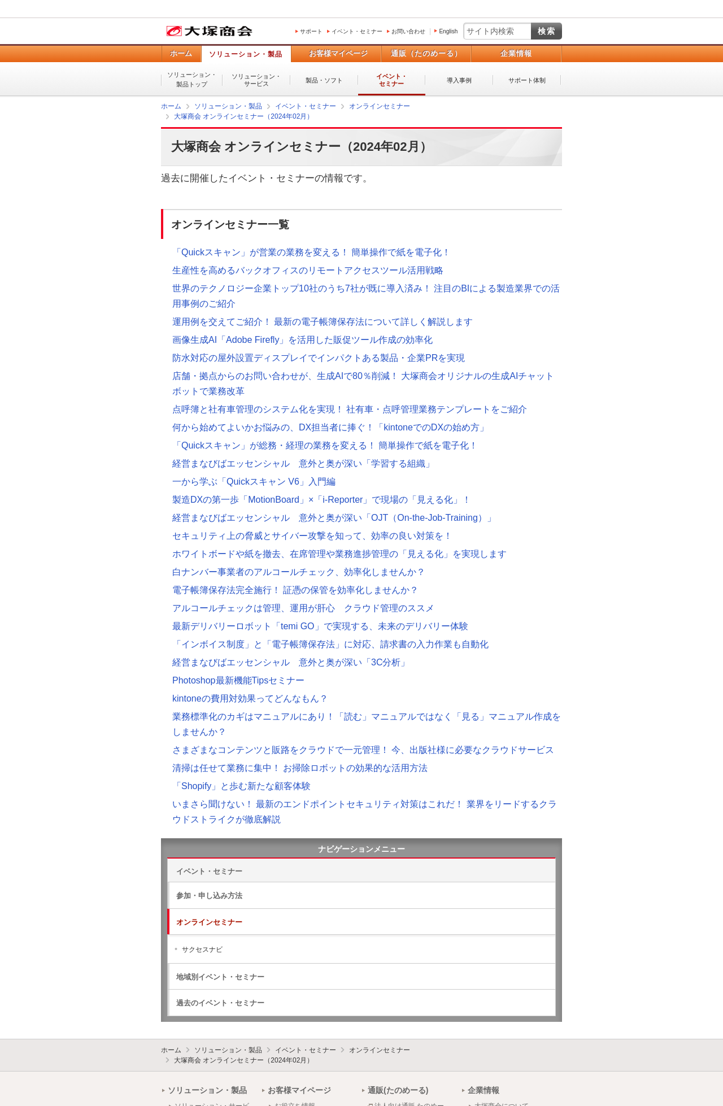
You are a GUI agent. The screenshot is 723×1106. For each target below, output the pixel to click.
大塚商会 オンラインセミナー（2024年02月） (243, 1060)
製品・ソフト (324, 80)
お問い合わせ (408, 31)
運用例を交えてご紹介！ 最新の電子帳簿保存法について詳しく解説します (322, 321)
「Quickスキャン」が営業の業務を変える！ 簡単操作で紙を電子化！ (311, 252)
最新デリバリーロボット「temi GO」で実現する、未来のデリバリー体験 (320, 626)
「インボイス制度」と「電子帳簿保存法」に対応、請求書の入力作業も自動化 (330, 644)
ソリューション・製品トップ (192, 79)
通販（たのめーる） (426, 53)
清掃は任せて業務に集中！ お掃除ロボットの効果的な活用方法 (300, 768)
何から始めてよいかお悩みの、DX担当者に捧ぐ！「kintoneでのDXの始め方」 (330, 427)
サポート (311, 31)
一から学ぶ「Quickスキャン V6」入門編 (254, 481)
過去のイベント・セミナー (220, 1003)
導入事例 (459, 80)
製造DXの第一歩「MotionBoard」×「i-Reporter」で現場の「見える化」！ (321, 499)
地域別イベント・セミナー (220, 977)
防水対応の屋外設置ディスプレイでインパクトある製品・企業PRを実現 (318, 358)
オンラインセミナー (209, 922)
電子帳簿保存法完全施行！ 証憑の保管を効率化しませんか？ (295, 590)
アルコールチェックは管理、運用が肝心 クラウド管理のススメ (303, 608)
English (448, 31)
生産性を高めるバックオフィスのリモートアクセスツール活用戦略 (307, 270)
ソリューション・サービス (256, 80)
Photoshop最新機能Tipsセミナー (238, 680)
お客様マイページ (338, 53)
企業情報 (516, 53)
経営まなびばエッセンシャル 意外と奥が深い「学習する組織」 (303, 463)
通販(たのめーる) (398, 1090)
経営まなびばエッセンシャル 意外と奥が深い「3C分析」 (291, 662)
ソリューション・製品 (245, 54)
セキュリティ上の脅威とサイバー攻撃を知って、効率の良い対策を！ (312, 536)
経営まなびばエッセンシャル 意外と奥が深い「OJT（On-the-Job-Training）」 (334, 517)
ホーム (181, 53)
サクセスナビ (202, 949)
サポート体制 (527, 80)
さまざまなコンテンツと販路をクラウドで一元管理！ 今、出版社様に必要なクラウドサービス (363, 750)
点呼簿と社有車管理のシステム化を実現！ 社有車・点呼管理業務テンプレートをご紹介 (349, 409)
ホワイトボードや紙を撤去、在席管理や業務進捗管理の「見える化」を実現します (339, 554)
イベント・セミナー (357, 31)
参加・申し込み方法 (209, 895)
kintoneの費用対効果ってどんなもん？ (250, 698)
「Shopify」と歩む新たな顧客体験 (241, 786)
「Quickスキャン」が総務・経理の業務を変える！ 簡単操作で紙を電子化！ (325, 445)
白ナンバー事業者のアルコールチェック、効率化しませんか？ (298, 572)
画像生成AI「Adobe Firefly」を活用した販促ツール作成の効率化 (302, 340)
